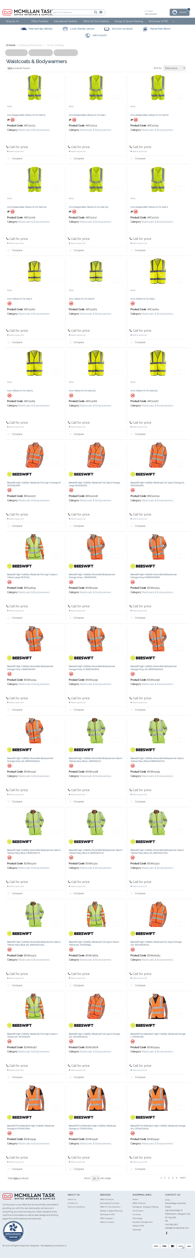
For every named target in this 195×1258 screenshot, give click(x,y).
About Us (72, 1199)
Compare (14, 158)
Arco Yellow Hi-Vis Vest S (19, 299)
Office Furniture (39, 21)
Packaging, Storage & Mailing (145, 1207)
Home (10, 45)
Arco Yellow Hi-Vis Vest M (81, 299)
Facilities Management (142, 1222)
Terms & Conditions (76, 1207)
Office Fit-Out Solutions (96, 21)
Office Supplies (106, 1218)
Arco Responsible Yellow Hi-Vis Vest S (149, 207)
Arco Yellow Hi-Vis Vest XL (20, 390)
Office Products (139, 1203)
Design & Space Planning (129, 21)
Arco (9, 106)
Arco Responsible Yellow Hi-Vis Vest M (149, 115)
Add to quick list (15, 151)
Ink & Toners (137, 1211)
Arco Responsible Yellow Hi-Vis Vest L (87, 115)
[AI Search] (89, 12)
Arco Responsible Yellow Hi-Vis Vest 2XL (27, 207)
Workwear (136, 1229)
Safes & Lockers (107, 1222)
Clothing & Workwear (30, 45)
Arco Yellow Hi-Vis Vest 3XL (144, 390)
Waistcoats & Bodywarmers (34, 129)
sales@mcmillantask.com (177, 1228)
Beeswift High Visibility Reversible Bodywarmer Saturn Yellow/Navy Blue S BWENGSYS (34, 851)
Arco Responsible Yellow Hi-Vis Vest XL (26, 115)
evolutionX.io (60, 1245)
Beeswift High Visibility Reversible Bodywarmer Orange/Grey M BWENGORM (153, 576)
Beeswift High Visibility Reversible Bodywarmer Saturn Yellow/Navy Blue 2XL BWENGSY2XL (157, 851)
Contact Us (73, 1203)
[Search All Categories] (78, 12)
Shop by (10, 21)
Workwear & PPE (158, 21)
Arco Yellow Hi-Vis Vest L (142, 299)
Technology (137, 1218)
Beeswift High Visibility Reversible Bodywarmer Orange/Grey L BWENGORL (92, 576)
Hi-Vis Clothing (55, 45)
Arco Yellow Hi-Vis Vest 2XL (82, 390)
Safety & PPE (138, 1226)
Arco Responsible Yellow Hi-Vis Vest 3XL (89, 207)
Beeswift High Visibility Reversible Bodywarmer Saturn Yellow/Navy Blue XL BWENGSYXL (95, 851)
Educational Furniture (65, 21)
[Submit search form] (83, 12)
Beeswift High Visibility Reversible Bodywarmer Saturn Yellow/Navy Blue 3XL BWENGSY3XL (34, 943)
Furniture (136, 1214)
